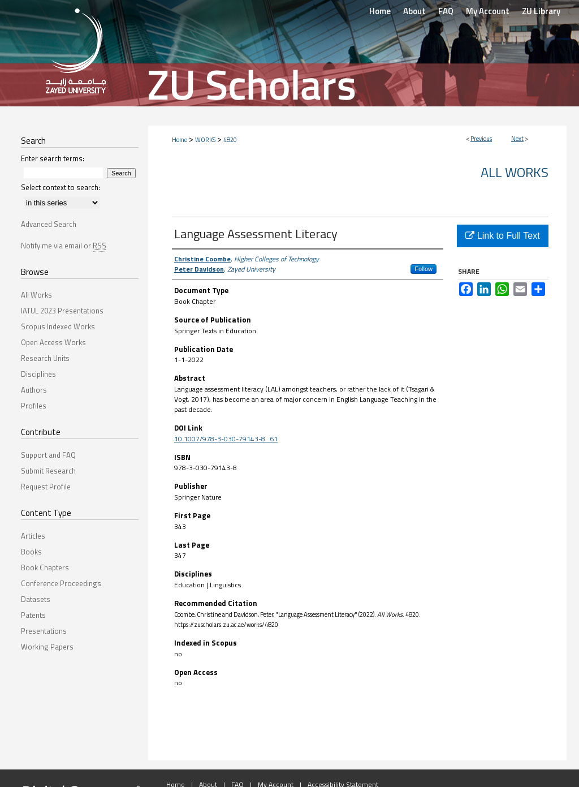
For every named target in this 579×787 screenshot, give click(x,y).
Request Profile (46, 486)
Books (31, 551)
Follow (423, 268)
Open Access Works (53, 342)
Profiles (33, 405)
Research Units (45, 358)
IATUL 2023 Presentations (62, 310)
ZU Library (541, 11)
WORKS (205, 139)
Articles (33, 535)
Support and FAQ (48, 455)
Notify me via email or (63, 245)
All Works (514, 172)
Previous (481, 138)
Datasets (35, 599)
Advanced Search (48, 224)
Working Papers (47, 646)
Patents (33, 615)
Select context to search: (60, 187)
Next (517, 138)
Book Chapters (45, 567)
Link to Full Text (502, 235)
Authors (34, 389)
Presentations (44, 631)
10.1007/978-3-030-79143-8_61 (226, 438)
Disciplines (38, 374)
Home (179, 139)
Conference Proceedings (61, 583)
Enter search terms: (52, 158)
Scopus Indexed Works (58, 326)
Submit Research (48, 470)
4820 (230, 139)
